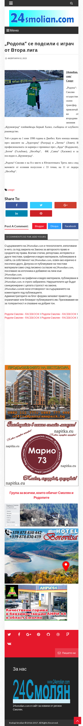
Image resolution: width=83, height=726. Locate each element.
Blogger (39, 226)
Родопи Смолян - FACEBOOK (22, 313)
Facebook (70, 226)
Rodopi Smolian (16, 722)
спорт (11, 189)
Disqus (55, 226)
